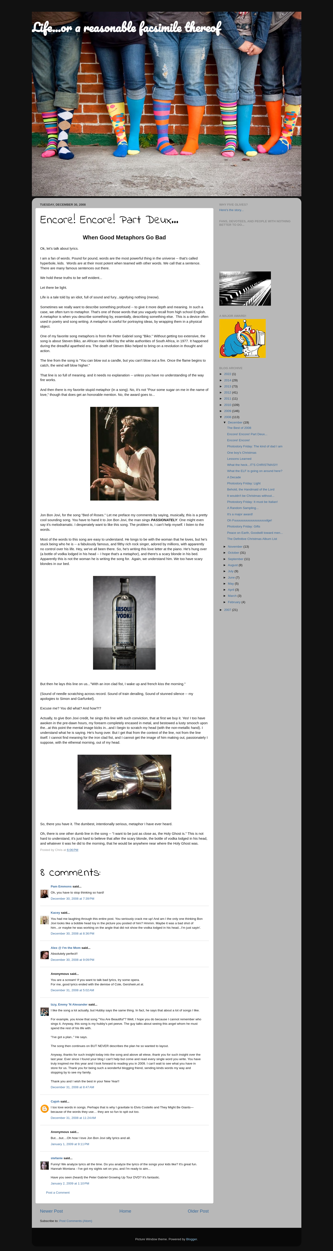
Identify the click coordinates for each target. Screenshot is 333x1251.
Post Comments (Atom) (75, 1221)
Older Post (198, 1211)
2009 (228, 411)
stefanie (57, 1158)
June (232, 577)
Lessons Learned (239, 458)
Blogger (191, 1239)
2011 (228, 398)
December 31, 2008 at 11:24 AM (73, 1118)
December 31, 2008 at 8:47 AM (72, 1087)
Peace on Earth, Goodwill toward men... (255, 533)
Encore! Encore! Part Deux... (247, 434)
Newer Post (51, 1211)
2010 (228, 405)
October (234, 552)
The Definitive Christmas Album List (252, 539)
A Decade (234, 477)
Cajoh (55, 1101)
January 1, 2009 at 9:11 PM (70, 1144)
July (231, 571)
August (233, 565)
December (235, 422)
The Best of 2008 (239, 428)
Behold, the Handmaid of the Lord (250, 489)
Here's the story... (231, 210)
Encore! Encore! (238, 440)
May (231, 583)
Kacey (55, 912)
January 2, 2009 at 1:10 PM (70, 1183)
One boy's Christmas (241, 452)
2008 (228, 417)
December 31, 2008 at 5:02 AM (72, 990)
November (235, 546)
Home (125, 1211)
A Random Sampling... (242, 508)
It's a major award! (240, 514)
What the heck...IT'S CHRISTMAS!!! (252, 465)
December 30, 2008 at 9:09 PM (72, 959)
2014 (228, 380)
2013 (228, 386)
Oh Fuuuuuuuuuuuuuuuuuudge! (249, 520)
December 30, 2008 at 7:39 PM (72, 898)
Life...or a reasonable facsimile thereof (126, 27)
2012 (228, 392)
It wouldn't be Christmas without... (250, 495)
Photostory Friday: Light (244, 483)
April (231, 589)
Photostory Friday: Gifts (243, 526)
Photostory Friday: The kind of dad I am (254, 446)
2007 (228, 610)
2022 (228, 374)
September (236, 559)
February (235, 602)
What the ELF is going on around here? (254, 471)
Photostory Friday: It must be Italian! (252, 502)
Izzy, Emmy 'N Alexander (69, 1004)
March (233, 596)
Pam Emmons (61, 886)
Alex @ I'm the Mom (66, 948)
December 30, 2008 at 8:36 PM (72, 933)
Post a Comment (58, 1192)
